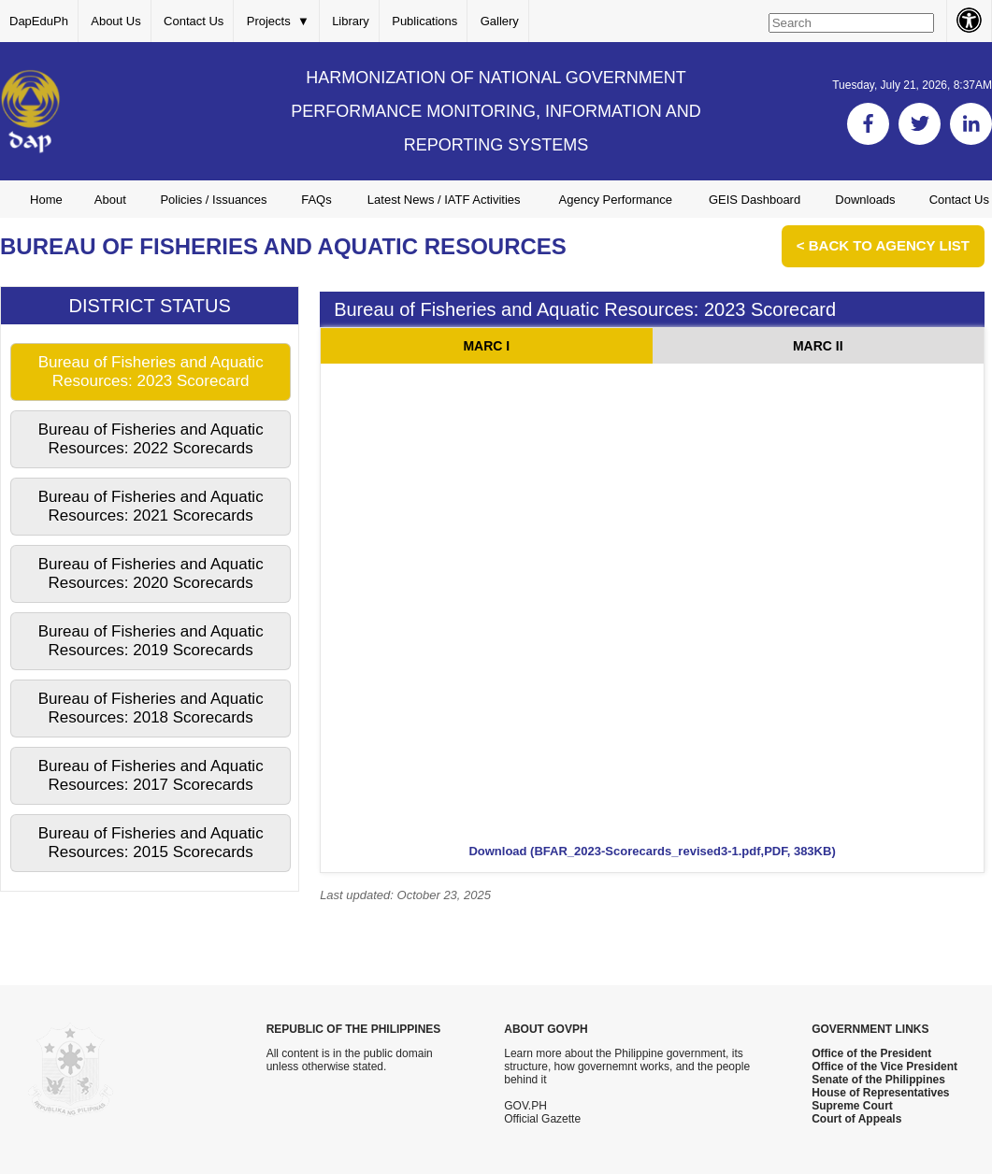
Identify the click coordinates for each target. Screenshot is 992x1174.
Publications (424, 21)
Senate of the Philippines (878, 1079)
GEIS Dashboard (754, 200)
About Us (115, 21)
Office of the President (871, 1053)
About (110, 200)
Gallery (500, 21)
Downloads (865, 200)
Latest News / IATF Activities (444, 200)
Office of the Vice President (884, 1066)
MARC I (486, 345)
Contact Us (193, 21)
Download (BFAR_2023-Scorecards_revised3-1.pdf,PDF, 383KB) (651, 851)
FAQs (316, 200)
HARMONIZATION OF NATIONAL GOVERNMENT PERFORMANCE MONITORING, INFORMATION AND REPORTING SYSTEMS (495, 111)
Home (46, 200)
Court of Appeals (856, 1118)
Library (350, 21)
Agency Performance (615, 200)
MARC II (818, 345)
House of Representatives (880, 1092)
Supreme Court (852, 1105)
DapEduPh (38, 21)
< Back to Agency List (883, 245)
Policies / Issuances (213, 200)
